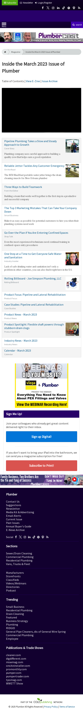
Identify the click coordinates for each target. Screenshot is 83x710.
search (77, 24)
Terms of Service (67, 706)
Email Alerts (13, 515)
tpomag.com (14, 680)
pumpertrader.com (17, 676)
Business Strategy (17, 621)
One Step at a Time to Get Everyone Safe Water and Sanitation (41, 261)
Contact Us (13, 501)
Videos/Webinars (16, 583)
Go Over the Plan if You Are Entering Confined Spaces (41, 239)
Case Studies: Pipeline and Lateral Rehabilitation (41, 306)
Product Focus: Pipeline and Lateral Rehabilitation (41, 296)
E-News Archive (15, 530)
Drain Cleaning (15, 614)
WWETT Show (14, 683)
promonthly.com (16, 669)
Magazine (15, 52)
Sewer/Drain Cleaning (19, 553)
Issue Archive (50, 81)
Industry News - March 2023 (41, 342)
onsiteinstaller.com (18, 665)
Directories (13, 587)
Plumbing (12, 624)
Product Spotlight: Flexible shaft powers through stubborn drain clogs (41, 329)
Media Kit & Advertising (20, 512)
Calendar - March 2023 (41, 352)
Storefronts (13, 576)
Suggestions (13, 505)
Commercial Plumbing (20, 557)
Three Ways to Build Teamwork (41, 193)
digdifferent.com (16, 658)
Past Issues (13, 523)
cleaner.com (13, 655)
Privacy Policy (51, 706)
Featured (11, 617)
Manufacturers (15, 572)
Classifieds (12, 580)
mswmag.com (14, 662)
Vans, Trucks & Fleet (18, 564)
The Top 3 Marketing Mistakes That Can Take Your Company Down (41, 216)
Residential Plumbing (19, 560)
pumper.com (13, 673)
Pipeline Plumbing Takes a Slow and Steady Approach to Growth (41, 149)
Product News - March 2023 (41, 316)
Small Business (15, 606)
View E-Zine (33, 81)
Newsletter (13, 508)
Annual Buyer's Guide (18, 526)
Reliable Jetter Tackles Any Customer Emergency (41, 172)
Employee (12, 638)
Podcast (11, 590)
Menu (4, 26)
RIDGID (10, 628)
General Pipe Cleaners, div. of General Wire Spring (36, 631)
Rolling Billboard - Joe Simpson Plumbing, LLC (41, 283)
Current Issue (14, 519)
